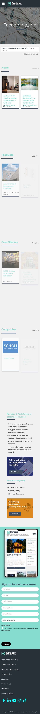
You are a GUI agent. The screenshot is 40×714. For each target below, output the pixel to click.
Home (4, 48)
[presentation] (17, 637)
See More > (15, 514)
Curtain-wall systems (16, 488)
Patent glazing (14, 491)
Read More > (15, 472)
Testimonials (6, 674)
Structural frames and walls (18, 48)
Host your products (9, 669)
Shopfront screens (16, 494)
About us (5, 679)
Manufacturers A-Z (9, 660)
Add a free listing (8, 665)
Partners (5, 689)
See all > (35, 69)
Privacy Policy (6, 625)
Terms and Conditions (29, 628)
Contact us (6, 684)
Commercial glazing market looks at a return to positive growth (19, 449)
